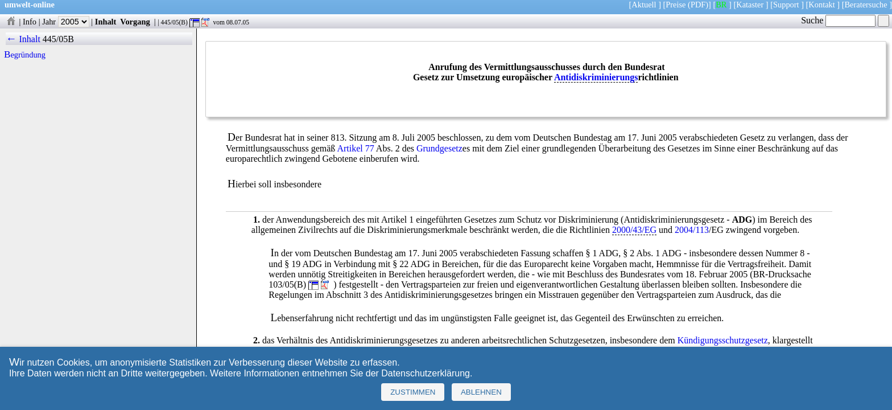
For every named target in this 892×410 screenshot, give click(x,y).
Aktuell (643, 4)
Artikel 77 (355, 148)
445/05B (58, 39)
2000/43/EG (634, 230)
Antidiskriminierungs (596, 77)
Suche (838, 20)
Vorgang (135, 21)
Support (786, 4)
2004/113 (692, 230)
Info (29, 21)
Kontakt (821, 4)
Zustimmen (412, 392)
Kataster (749, 4)
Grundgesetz (439, 148)
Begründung (25, 54)
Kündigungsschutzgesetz (723, 340)
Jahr (65, 21)
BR (721, 4)
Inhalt (106, 21)
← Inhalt (23, 39)
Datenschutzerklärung (425, 373)
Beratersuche (866, 4)
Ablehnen (481, 392)
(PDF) (698, 4)
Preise (675, 4)
